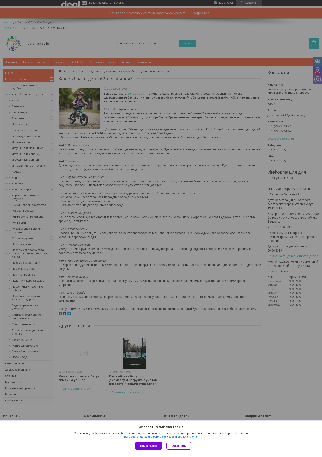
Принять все (148, 445)
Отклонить (179, 445)
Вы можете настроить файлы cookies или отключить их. (159, 436)
